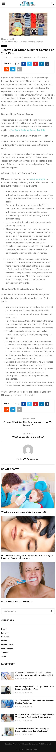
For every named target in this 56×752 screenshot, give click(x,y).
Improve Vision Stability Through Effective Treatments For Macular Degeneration (35, 715)
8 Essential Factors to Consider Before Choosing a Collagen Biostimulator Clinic (34, 674)
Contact (20, 749)
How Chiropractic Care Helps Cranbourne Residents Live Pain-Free (34, 687)
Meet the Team (31, 749)
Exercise (5, 633)
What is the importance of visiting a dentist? (23, 512)
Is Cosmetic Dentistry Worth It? (17, 601)
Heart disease (7, 648)
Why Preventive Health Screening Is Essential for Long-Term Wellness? (32, 729)
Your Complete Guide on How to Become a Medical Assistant (34, 701)
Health (4, 46)
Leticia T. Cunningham (12, 57)
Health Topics (7, 644)
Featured (5, 637)
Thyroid (4, 652)
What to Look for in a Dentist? (28, 436)
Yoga (3, 656)
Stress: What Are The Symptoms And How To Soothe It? (28, 424)
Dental (4, 629)
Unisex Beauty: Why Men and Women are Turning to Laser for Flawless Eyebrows (27, 557)
